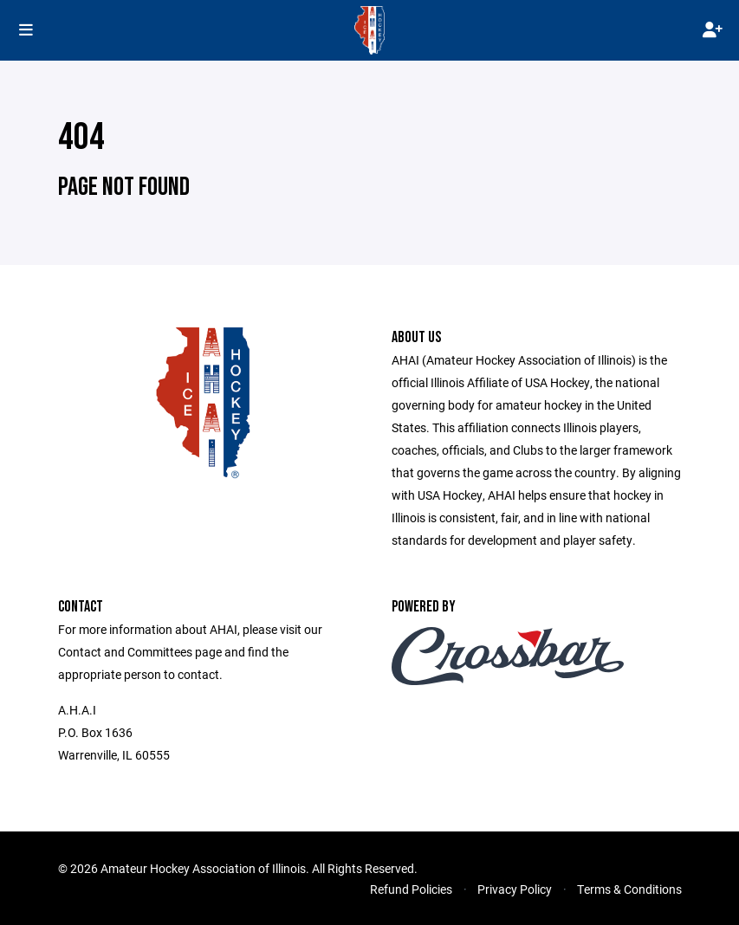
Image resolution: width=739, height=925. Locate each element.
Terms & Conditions (629, 889)
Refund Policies (411, 889)
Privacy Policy (514, 889)
